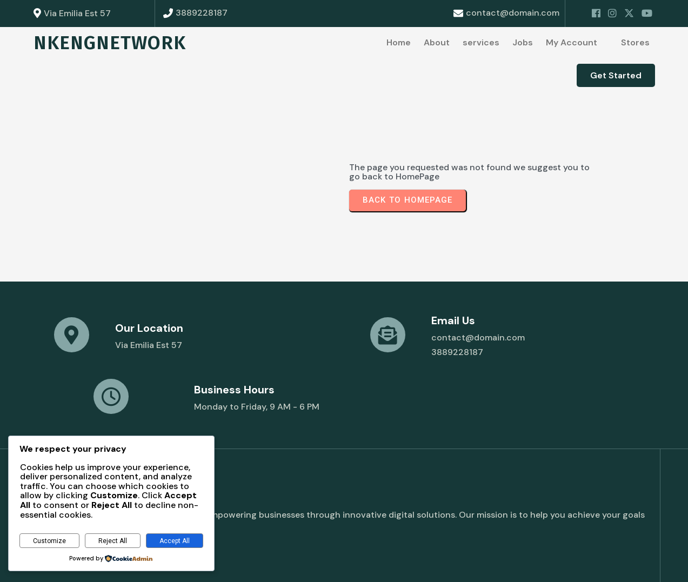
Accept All (174, 541)
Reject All (112, 541)
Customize (49, 541)
